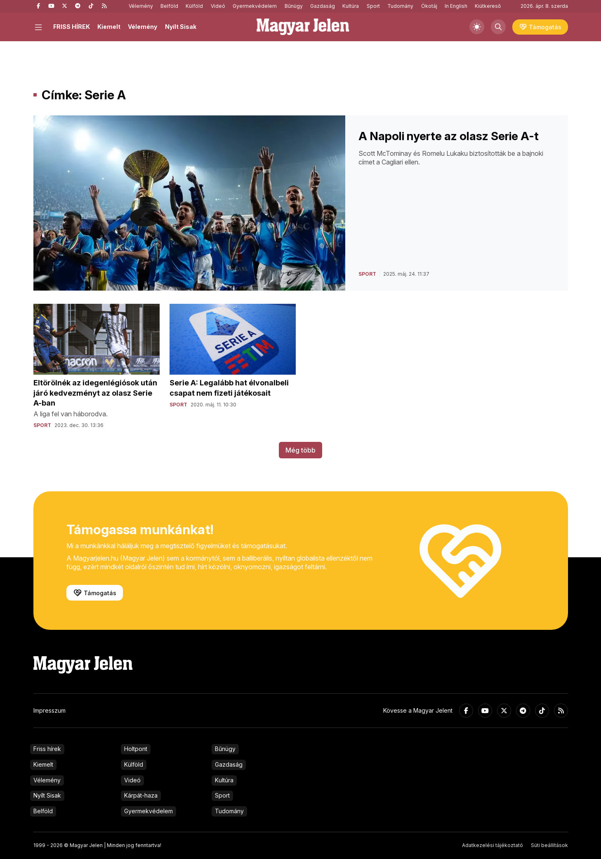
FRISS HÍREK (71, 26)
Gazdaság (322, 6)
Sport (373, 6)
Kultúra (350, 6)
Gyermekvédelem (255, 6)
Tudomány (400, 6)
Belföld (169, 6)
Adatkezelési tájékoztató (492, 845)
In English (456, 6)
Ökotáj (429, 6)
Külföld (194, 6)
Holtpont (135, 748)
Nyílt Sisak (180, 26)
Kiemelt (108, 26)
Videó (218, 6)
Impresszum (49, 710)
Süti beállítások (549, 845)
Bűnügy (294, 6)
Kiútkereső (488, 6)
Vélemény (141, 6)
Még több (300, 450)
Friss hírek (47, 748)
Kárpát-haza (141, 795)
